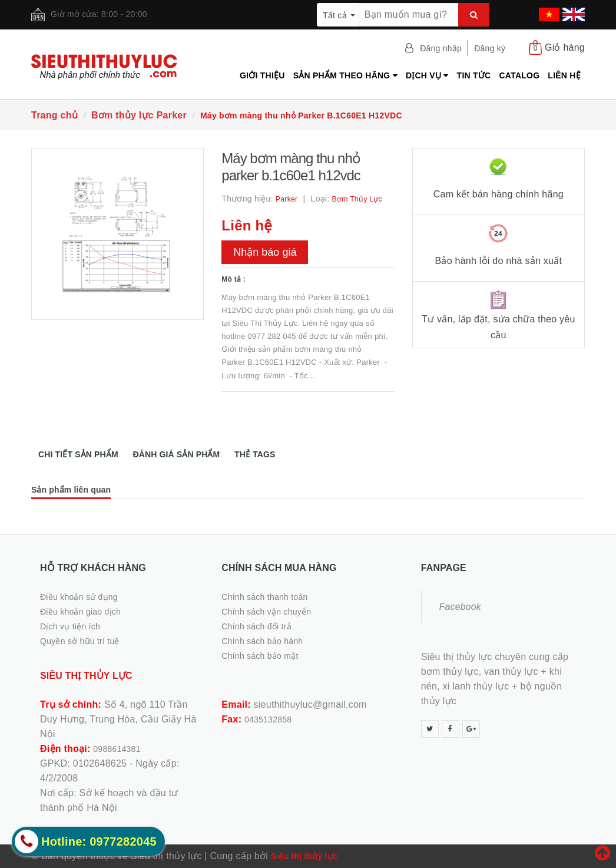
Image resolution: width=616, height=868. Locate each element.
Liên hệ (564, 75)
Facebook (460, 607)
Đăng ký (489, 48)
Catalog (519, 75)
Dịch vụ (427, 75)
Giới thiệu (262, 75)
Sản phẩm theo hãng (345, 75)
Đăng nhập (441, 48)
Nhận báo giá (264, 252)
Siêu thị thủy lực (304, 856)
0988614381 (116, 749)
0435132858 (268, 719)
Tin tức (474, 75)
